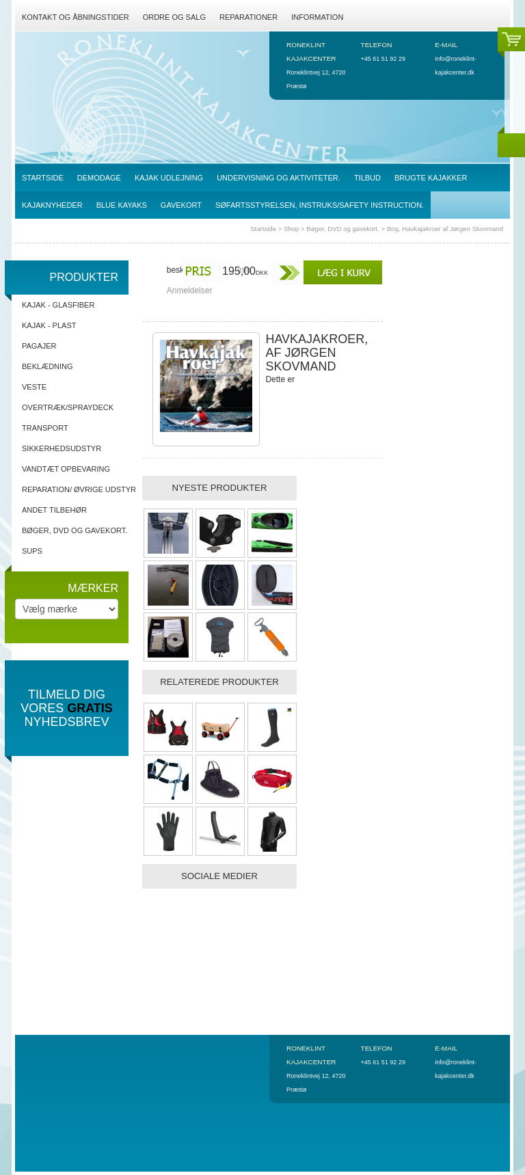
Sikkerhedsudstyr (61, 448)
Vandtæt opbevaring (66, 469)
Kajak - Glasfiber (58, 305)
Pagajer (39, 346)
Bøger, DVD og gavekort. (342, 228)
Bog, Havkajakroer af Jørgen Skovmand (445, 228)
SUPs (32, 551)
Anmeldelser (190, 290)
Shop (291, 228)
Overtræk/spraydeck (67, 407)
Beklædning (47, 366)
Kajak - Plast (49, 325)
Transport (45, 428)
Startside (263, 228)
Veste (34, 387)
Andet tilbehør (54, 510)
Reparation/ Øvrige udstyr (79, 489)
